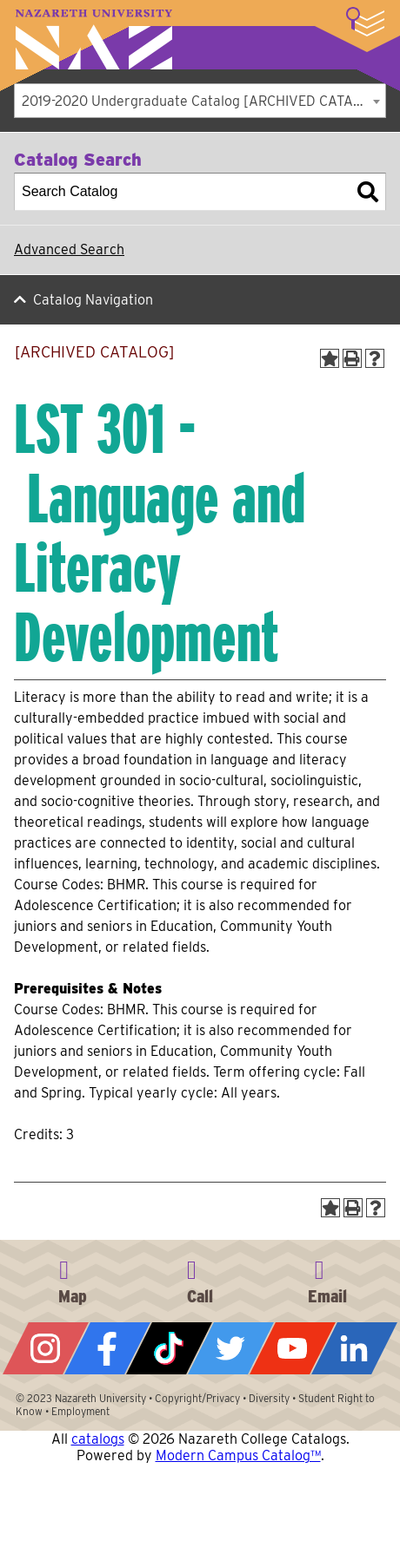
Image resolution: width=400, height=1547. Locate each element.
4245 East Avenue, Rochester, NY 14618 (72, 1279)
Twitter (230, 1348)
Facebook (107, 1348)
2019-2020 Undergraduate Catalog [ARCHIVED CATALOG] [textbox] (203, 101)
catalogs (97, 1439)
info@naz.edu (328, 1279)
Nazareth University (94, 39)
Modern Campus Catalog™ (238, 1455)
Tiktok (169, 1348)
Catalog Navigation (93, 300)
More (365, 21)
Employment (80, 1411)
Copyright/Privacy (197, 1398)
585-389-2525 (200, 1279)
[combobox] (200, 100)
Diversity (269, 1398)
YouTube (292, 1348)
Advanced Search (69, 249)
